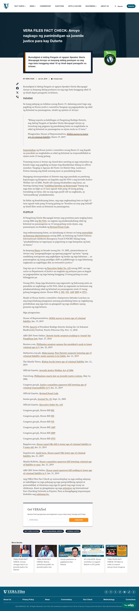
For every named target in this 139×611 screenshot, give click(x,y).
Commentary (45, 6)
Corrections (131, 599)
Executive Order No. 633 (59, 268)
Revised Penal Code (59, 227)
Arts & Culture (74, 6)
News (32, 6)
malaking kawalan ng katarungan (61, 186)
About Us (105, 6)
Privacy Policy (28, 599)
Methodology (108, 599)
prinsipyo (67, 488)
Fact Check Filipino (31, 531)
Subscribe (131, 6)
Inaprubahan (29, 150)
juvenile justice (73, 531)
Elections (59, 6)
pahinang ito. (42, 494)
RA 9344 (42, 221)
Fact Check (19, 6)
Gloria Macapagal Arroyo (53, 531)
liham (37, 250)
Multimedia (90, 6)
